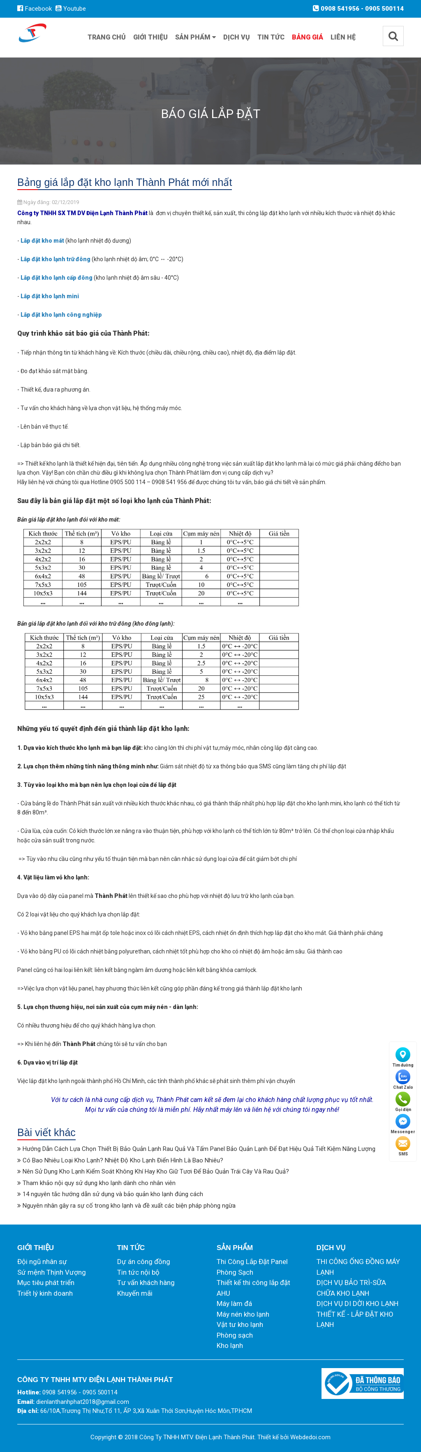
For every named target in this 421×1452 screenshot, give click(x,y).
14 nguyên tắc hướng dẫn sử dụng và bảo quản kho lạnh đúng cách (113, 1194)
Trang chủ (107, 37)
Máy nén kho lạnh (243, 1314)
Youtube (71, 8)
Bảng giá (307, 37)
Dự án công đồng (143, 1261)
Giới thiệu (150, 37)
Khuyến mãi (135, 1293)
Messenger (403, 1124)
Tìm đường (403, 1057)
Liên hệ (343, 37)
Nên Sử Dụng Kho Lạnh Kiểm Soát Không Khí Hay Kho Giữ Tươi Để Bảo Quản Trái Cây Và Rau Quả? (156, 1171)
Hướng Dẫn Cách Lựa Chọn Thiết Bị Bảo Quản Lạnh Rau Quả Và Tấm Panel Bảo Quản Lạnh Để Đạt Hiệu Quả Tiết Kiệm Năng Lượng (199, 1149)
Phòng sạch (235, 1335)
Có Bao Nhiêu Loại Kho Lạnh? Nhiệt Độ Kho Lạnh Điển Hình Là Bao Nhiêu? (123, 1160)
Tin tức (271, 37)
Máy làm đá (234, 1303)
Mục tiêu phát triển (45, 1282)
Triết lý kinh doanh (45, 1293)
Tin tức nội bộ (138, 1272)
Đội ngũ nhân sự (42, 1261)
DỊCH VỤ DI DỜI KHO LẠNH (357, 1303)
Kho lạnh (230, 1345)
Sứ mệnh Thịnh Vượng (51, 1272)
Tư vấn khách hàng (146, 1282)
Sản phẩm (195, 37)
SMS (403, 1146)
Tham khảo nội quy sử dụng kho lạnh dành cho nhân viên (99, 1183)
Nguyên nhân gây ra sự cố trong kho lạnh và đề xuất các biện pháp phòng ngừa (129, 1205)
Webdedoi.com (310, 1437)
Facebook (34, 8)
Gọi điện (403, 1102)
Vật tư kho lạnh (240, 1324)
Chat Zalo (403, 1079)
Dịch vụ (236, 37)
